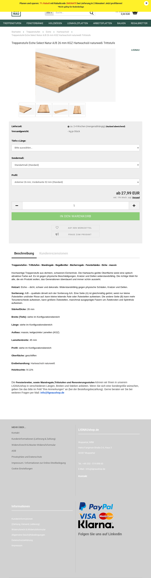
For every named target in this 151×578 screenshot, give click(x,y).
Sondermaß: (18, 158)
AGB (14, 450)
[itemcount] (75, 206)
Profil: (15, 175)
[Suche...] (49, 12)
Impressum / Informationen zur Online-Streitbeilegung (39, 463)
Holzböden (55, 23)
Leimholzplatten (77, 23)
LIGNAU (135, 50)
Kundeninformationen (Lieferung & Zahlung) (34, 439)
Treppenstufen (12, 23)
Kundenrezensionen (53, 253)
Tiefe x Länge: (19, 140)
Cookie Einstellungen (22, 468)
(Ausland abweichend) (115, 126)
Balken (121, 23)
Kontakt (15, 432)
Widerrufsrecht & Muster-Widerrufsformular (33, 445)
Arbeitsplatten (102, 23)
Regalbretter (139, 23)
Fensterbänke (35, 23)
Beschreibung (24, 253)
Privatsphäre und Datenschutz (27, 456)
